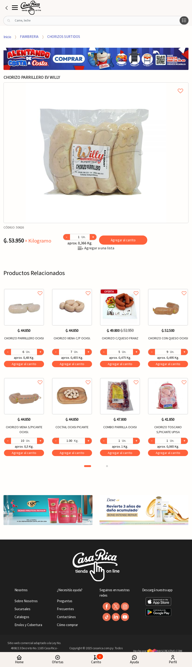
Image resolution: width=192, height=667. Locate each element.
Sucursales (22, 609)
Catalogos (22, 617)
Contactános (66, 617)
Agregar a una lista (96, 248)
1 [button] (87, 466)
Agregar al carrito (123, 240)
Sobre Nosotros (26, 601)
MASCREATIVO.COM (164, 651)
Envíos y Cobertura (28, 625)
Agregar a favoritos (24, 288)
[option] (96, 153)
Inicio (7, 36)
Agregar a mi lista (96, 86)
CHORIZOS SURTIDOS (63, 36)
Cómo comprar (67, 625)
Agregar (24, 364)
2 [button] (107, 466)
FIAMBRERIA (29, 36)
